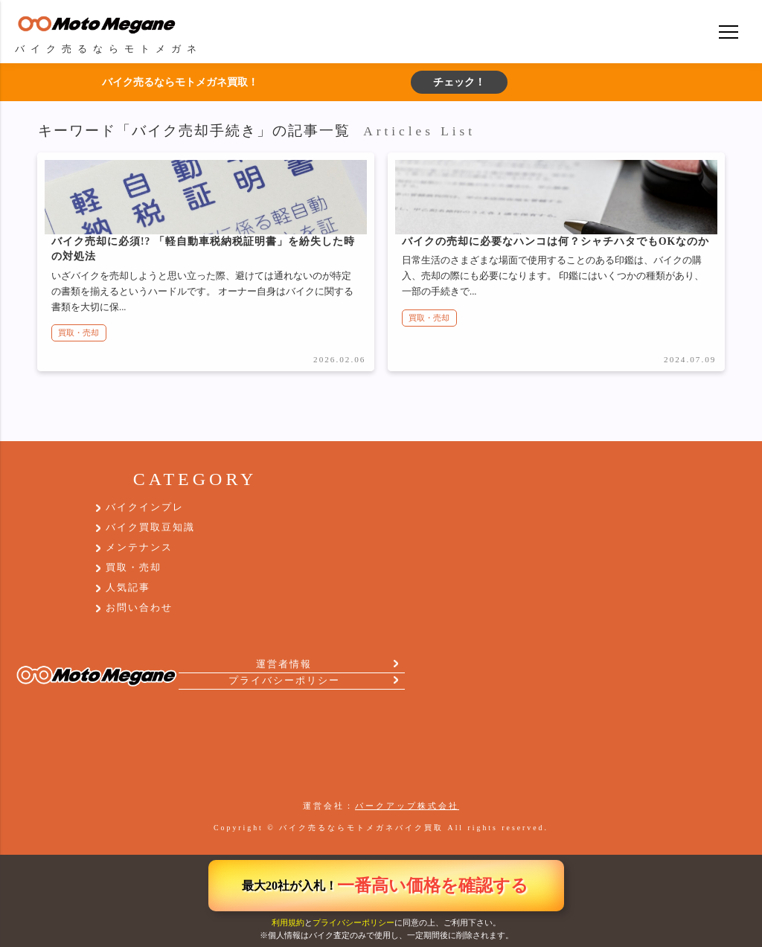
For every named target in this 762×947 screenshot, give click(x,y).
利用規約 (288, 922)
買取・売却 (78, 332)
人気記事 (128, 587)
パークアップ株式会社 (407, 805)
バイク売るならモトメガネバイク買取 (361, 828)
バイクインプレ (145, 507)
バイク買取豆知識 (150, 527)
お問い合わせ (139, 608)
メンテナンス (139, 547)
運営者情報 (284, 664)
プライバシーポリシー (353, 922)
